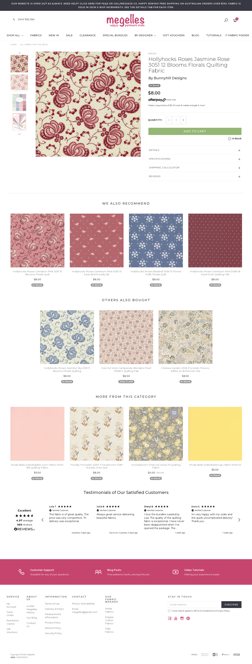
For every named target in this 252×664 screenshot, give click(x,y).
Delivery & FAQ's (54, 608)
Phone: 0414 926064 (83, 603)
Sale (69, 35)
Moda (152, 53)
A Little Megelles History (32, 609)
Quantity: (155, 120)
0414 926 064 (26, 19)
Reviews (155, 176)
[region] (140, 520)
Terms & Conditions (203, 610)
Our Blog (32, 617)
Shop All (15, 35)
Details (154, 150)
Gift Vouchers (174, 35)
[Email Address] (195, 604)
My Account (11, 605)
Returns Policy (53, 628)
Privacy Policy (53, 622)
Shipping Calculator (164, 167)
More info (162, 99)
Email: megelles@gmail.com (84, 610)
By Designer (145, 35)
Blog (195, 35)
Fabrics (36, 35)
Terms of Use (52, 603)
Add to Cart (195, 131)
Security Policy (53, 633)
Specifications (160, 158)
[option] (88, 104)
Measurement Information (53, 616)
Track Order (10, 614)
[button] (42, 520)
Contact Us (31, 625)
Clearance (88, 35)
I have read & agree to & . (199, 610)
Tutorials (213, 35)
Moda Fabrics (109, 610)
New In (54, 35)
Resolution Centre (13, 622)
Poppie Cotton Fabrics (109, 620)
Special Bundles (115, 35)
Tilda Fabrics (109, 630)
